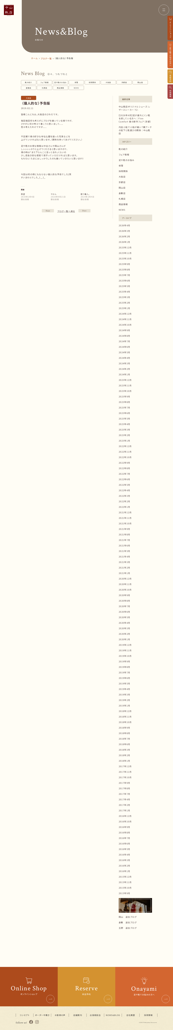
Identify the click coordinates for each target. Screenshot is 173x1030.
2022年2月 (124, 501)
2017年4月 (124, 799)
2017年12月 (125, 766)
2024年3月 (124, 363)
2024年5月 (124, 352)
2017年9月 (124, 782)
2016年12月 (125, 816)
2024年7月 (124, 341)
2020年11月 (125, 584)
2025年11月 (125, 253)
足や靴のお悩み (60, 82)
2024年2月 (124, 368)
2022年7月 (124, 473)
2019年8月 (124, 666)
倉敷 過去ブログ (128, 922)
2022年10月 (125, 457)
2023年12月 (125, 379)
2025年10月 (125, 258)
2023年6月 (124, 413)
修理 (76, 82)
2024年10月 (125, 324)
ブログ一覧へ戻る (66, 211)
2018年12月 (125, 711)
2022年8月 (124, 468)
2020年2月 (124, 633)
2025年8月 (124, 269)
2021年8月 (124, 534)
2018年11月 (125, 716)
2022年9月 (124, 462)
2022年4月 (124, 490)
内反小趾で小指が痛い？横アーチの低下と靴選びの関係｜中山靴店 (135, 130)
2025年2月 (124, 302)
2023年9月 (124, 396)
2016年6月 (124, 843)
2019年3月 (124, 694)
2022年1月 (124, 506)
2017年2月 (124, 804)
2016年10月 (125, 821)
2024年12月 (125, 313)
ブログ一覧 (46, 58)
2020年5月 (124, 617)
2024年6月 (124, 346)
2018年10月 (125, 722)
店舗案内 (77, 1015)
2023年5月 (124, 418)
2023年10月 (125, 391)
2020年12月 (125, 578)
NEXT (84, 210)
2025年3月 (124, 297)
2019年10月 (125, 655)
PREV (48, 210)
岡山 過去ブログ (128, 916)
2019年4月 (124, 689)
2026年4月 (124, 225)
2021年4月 (124, 556)
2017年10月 (125, 777)
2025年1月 (124, 308)
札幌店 (44, 88)
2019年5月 (124, 683)
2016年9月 (124, 827)
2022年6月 (124, 479)
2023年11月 (125, 385)
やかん (54, 194)
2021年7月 (124, 540)
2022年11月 (125, 451)
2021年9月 (124, 529)
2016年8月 (124, 832)
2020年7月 (124, 606)
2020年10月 (125, 589)
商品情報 (60, 88)
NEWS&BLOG (113, 1015)
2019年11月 (125, 650)
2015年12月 (125, 876)
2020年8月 (124, 600)
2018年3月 (124, 749)
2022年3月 (124, 495)
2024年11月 (125, 319)
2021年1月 (124, 573)
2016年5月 (124, 849)
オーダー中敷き (42, 1015)
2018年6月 (124, 744)
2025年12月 (125, 247)
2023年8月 (124, 402)
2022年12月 (125, 446)
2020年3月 (124, 628)
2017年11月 (125, 771)
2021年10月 (125, 523)
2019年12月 (125, 644)
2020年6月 (124, 611)
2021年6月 (124, 545)
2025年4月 (124, 291)
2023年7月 (124, 407)
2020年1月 (124, 639)
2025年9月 (124, 264)
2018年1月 (124, 760)
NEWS (76, 88)
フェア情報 (44, 82)
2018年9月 (124, 727)
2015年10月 (125, 887)
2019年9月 (124, 661)
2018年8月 (124, 733)
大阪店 (108, 82)
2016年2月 (124, 865)
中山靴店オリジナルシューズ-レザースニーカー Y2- (134, 108)
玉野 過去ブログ (128, 927)
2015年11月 (125, 882)
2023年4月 (124, 424)
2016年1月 (124, 871)
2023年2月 (124, 435)
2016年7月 (124, 838)
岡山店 (140, 82)
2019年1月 (124, 705)
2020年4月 (124, 622)
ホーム (34, 58)
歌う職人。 (85, 194)
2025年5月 (124, 286)
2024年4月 (124, 357)
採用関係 (92, 82)
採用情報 (148, 1015)
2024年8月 (124, 335)
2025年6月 (124, 280)
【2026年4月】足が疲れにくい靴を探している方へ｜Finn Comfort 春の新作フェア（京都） (135, 118)
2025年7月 (124, 275)
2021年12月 (125, 512)
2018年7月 (124, 738)
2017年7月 (124, 793)
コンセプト (25, 1015)
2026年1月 (124, 242)
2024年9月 (124, 330)
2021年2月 (124, 567)
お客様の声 (60, 1015)
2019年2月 (124, 700)
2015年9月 (124, 893)
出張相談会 (95, 1015)
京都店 (124, 82)
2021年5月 (124, 551)
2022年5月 (124, 484)
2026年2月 (124, 236)
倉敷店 (28, 88)
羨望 (23, 194)
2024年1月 (124, 374)
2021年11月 (125, 517)
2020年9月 (124, 595)
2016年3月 (124, 860)
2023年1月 (124, 440)
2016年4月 (124, 854)
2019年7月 (124, 672)
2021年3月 (124, 562)
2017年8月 (124, 788)
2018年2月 (124, 755)
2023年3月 (124, 429)
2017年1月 (124, 810)
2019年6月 (124, 678)
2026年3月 (124, 230)
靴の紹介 (28, 82)
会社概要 (130, 1015)
